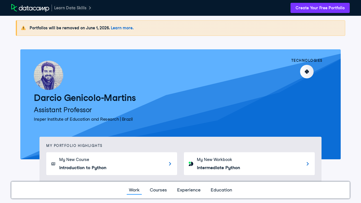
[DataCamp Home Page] (30, 8)
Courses (158, 190)
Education (221, 190)
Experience (189, 190)
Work (134, 190)
